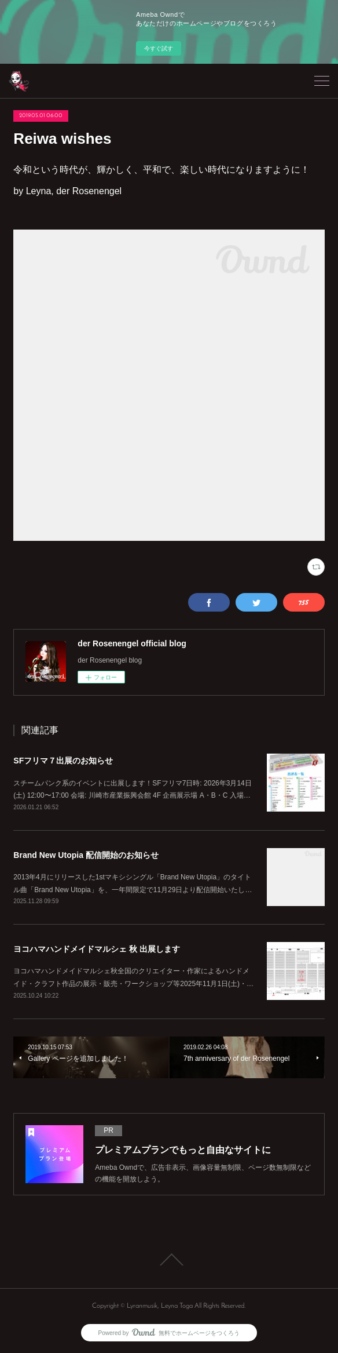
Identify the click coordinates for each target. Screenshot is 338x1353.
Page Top (169, 1259)
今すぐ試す (158, 48)
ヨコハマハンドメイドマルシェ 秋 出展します (96, 949)
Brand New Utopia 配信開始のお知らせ (85, 855)
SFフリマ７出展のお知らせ (63, 760)
